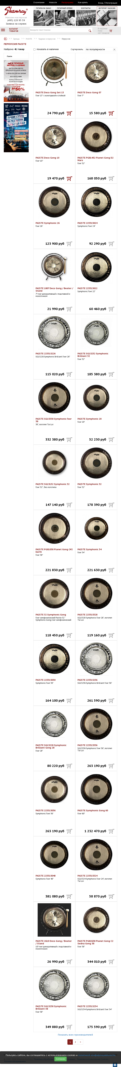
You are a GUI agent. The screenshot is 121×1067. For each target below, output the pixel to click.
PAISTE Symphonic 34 (89, 549)
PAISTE (29, 39)
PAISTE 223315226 (45, 353)
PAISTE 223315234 (87, 1006)
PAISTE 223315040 (45, 875)
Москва (18, 3)
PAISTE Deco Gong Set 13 (50, 92)
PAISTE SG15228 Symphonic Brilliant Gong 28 (51, 746)
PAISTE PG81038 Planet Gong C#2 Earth (54, 550)
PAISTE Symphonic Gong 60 (93, 810)
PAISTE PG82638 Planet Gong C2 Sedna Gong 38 (95, 942)
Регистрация (111, 3)
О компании (38, 2)
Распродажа (67, 2)
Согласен (60, 1059)
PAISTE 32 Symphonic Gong (51, 614)
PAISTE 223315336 (87, 745)
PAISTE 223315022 (87, 288)
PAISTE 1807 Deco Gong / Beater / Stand (54, 289)
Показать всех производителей (75, 1034)
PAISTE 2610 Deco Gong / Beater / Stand (54, 942)
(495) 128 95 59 (16, 20)
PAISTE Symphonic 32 (89, 484)
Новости (53, 2)
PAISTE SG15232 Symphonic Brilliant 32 (93, 354)
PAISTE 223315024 (87, 223)
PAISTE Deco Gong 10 (47, 157)
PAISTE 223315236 (87, 680)
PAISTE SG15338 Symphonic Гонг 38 (54, 420)
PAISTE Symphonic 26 (48, 223)
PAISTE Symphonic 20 (89, 419)
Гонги (9, 56)
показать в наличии (48, 49)
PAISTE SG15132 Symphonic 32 (52, 484)
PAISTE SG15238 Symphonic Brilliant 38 (51, 1007)
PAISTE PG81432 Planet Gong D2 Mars (95, 159)
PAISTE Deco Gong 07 (89, 92)
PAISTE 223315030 (45, 680)
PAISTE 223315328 (87, 614)
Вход (100, 3)
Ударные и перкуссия (46, 39)
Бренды (5, 38)
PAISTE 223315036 (45, 810)
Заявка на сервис (16, 23)
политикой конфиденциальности (96, 1055)
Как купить (83, 2)
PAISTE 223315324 (87, 875)
